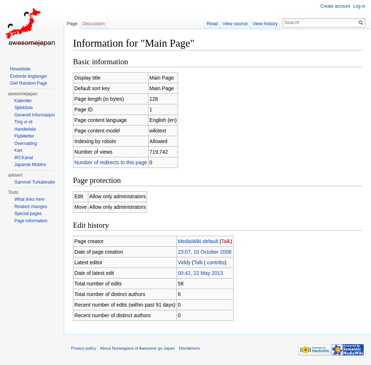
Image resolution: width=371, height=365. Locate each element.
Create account (335, 6)
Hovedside (20, 69)
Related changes (30, 206)
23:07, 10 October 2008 (205, 252)
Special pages (28, 213)
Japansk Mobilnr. (30, 164)
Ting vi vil (23, 121)
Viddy (184, 262)
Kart (18, 150)
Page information (30, 220)
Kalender (23, 100)
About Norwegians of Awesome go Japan (138, 348)
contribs (216, 262)
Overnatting (25, 143)
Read (212, 23)
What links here (29, 199)
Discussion (93, 23)
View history (265, 23)
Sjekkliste (23, 107)
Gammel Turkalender (34, 182)
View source (235, 23)
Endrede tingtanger (28, 76)
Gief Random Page (28, 83)
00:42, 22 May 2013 (200, 273)
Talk (226, 241)
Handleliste (25, 129)
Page (72, 23)
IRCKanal (23, 157)
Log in (359, 6)
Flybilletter (24, 136)
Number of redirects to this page (111, 162)
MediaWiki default (198, 241)
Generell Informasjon (34, 115)
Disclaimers (189, 348)
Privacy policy (84, 348)
